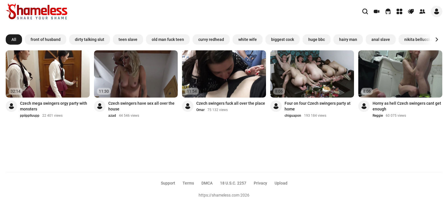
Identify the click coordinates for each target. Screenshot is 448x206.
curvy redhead (211, 39)
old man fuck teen (168, 39)
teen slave (128, 39)
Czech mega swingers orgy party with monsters (53, 106)
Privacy (260, 183)
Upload (281, 183)
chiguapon (293, 115)
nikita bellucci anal (421, 39)
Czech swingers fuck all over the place (230, 103)
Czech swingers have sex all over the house (141, 106)
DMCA (207, 183)
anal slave (380, 39)
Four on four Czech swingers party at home (318, 106)
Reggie (378, 115)
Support (168, 183)
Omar (200, 110)
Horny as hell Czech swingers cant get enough (407, 106)
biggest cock (282, 39)
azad (112, 115)
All (13, 39)
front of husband (46, 39)
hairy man (348, 39)
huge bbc (316, 39)
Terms (188, 183)
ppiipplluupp (29, 115)
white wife (247, 39)
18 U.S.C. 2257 (233, 183)
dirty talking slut (89, 39)
